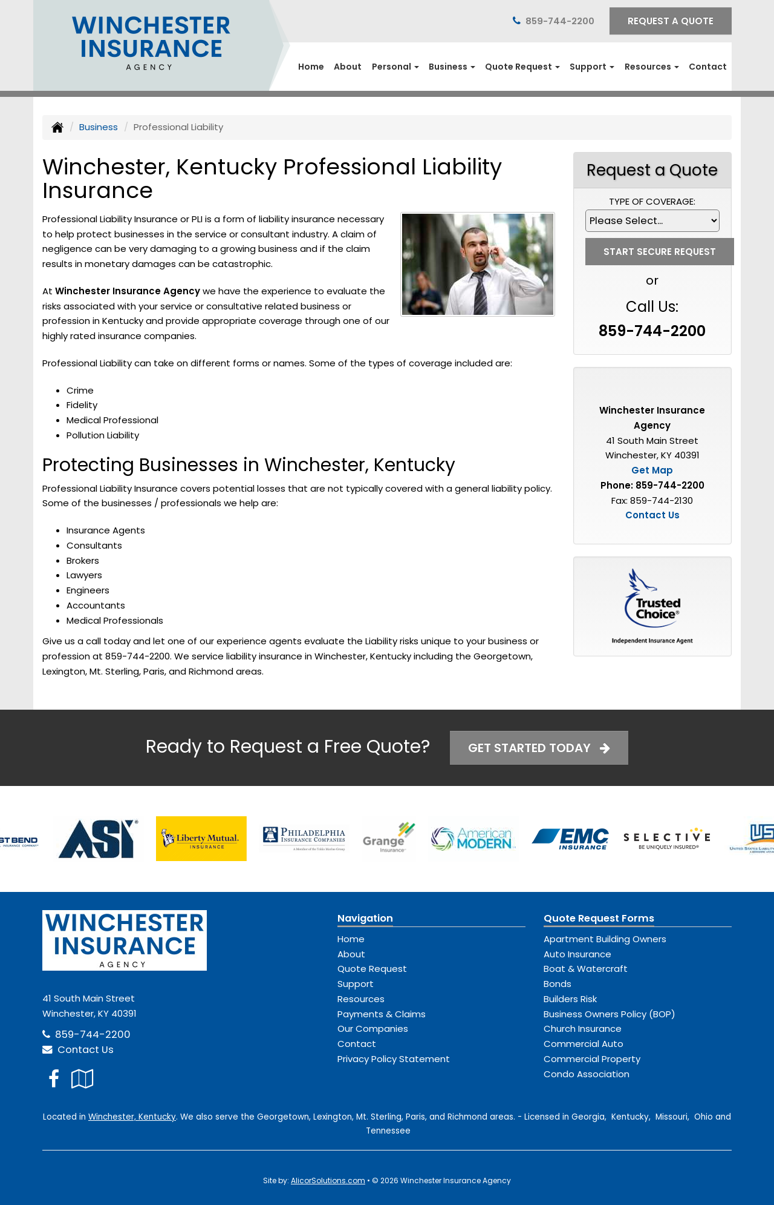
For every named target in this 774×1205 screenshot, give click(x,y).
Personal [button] (395, 67)
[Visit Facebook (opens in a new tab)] (53, 1078)
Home (311, 67)
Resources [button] (652, 67)
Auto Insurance (577, 954)
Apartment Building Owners (605, 939)
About (348, 67)
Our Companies (372, 1028)
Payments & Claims (381, 1014)
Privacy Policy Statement (393, 1058)
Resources (361, 998)
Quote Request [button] (522, 67)
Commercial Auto (583, 1043)
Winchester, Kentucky (132, 1117)
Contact (708, 67)
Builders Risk (570, 998)
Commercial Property (592, 1058)
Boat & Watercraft (586, 968)
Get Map (652, 470)
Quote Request (372, 968)
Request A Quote (671, 21)
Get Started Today (539, 747)
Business (98, 126)
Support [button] (592, 67)
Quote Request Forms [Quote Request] (599, 918)
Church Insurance (583, 1028)
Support (355, 983)
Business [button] (452, 67)
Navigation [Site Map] (365, 918)
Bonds (557, 983)
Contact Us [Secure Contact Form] (652, 515)
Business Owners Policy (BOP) (609, 1014)
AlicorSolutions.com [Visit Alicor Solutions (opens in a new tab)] (328, 1180)
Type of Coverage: (652, 201)
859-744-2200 (559, 21)
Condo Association (586, 1074)
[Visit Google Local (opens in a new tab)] (82, 1078)
